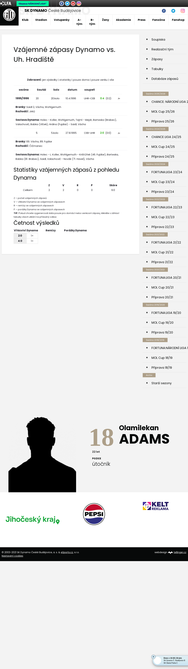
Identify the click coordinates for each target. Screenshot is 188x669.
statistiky (65, 80)
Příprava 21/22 (162, 262)
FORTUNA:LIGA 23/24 (166, 172)
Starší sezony (161, 383)
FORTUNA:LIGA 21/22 (166, 242)
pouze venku (99, 80)
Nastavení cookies (12, 556)
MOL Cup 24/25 (163, 147)
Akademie (123, 20)
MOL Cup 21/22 (162, 252)
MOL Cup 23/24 (163, 182)
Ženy (105, 20)
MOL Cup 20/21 (162, 287)
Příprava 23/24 (162, 192)
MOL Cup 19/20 (162, 322)
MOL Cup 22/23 (162, 217)
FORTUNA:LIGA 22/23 (166, 207)
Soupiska (158, 39)
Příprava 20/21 (162, 297)
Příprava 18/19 (161, 367)
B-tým (92, 22)
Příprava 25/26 (162, 121)
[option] (32, 519)
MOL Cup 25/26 (163, 111)
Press (141, 20)
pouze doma (81, 80)
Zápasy (157, 59)
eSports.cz (67, 552)
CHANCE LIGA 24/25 (166, 137)
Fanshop (178, 20)
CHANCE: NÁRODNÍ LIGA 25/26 (168, 102)
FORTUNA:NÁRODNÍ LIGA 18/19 (168, 348)
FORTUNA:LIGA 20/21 (166, 277)
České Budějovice (53, 10)
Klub (25, 20)
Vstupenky (61, 20)
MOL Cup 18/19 (161, 358)
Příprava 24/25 (162, 156)
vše (112, 80)
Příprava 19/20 (162, 332)
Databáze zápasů (164, 79)
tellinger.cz (180, 552)
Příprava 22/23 (162, 227)
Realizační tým (162, 49)
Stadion (41, 20)
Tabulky (157, 69)
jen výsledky (49, 80)
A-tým (79, 22)
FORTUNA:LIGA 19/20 (166, 313)
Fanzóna (158, 20)
